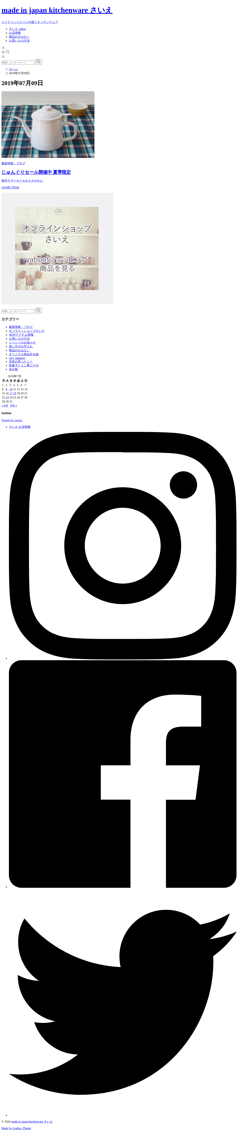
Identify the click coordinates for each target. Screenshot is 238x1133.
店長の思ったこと (21, 361)
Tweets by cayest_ (12, 420)
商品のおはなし (19, 350)
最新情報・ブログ (21, 327)
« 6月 (4, 405)
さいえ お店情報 (19, 426)
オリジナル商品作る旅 (24, 354)
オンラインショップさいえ (27, 330)
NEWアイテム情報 (21, 334)
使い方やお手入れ (21, 346)
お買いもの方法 (19, 338)
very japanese (17, 358)
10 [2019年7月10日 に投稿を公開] (10, 389)
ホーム (13, 69)
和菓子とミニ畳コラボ (24, 365)
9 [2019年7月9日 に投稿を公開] (6, 389)
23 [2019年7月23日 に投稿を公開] (7, 397)
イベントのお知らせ (22, 342)
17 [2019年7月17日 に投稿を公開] (10, 393)
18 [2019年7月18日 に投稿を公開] (14, 393)
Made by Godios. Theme (16, 1128)
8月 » (13, 405)
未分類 (13, 369)
